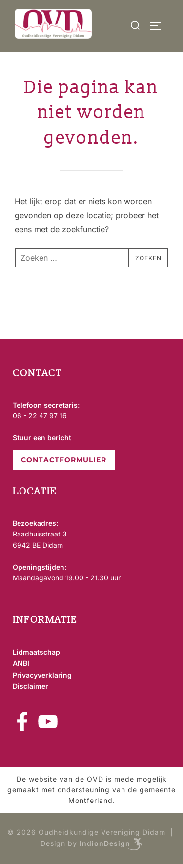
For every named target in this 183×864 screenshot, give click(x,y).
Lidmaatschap (36, 652)
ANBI (21, 663)
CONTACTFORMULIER (63, 459)
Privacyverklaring (42, 675)
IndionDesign (105, 843)
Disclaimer (30, 686)
